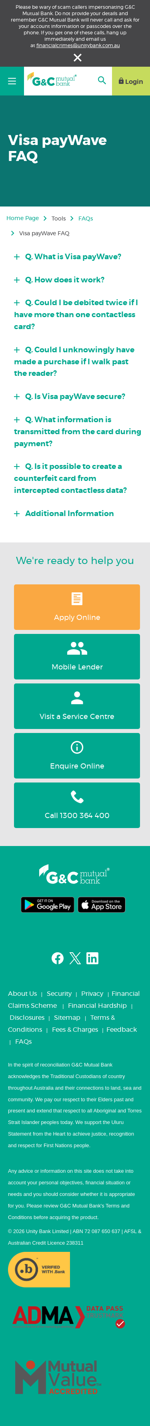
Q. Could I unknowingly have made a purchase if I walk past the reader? (74, 362)
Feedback (121, 1030)
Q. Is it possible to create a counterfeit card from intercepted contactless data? (70, 479)
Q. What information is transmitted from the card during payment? (77, 432)
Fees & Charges (75, 1030)
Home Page (22, 218)
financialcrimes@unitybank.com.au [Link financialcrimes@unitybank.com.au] (78, 45)
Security (59, 994)
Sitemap (67, 1018)
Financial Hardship (97, 1006)
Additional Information (69, 514)
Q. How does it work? (64, 280)
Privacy (92, 994)
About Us (22, 994)
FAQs (85, 219)
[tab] (78, 254)
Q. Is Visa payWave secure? (74, 397)
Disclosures (27, 1018)
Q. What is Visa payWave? (72, 257)
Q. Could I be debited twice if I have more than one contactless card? (76, 315)
